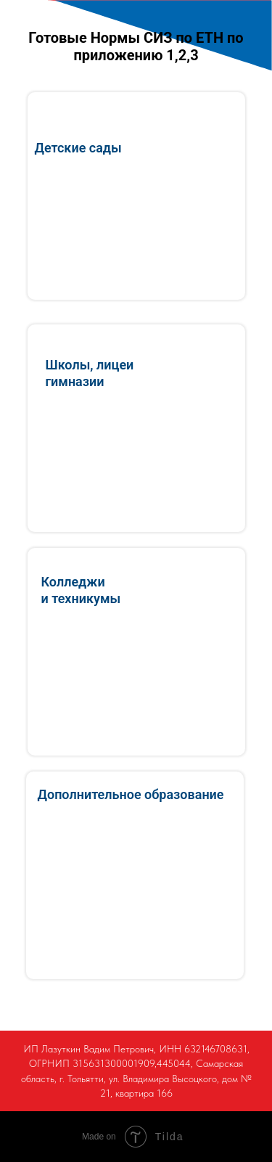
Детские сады (78, 147)
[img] (135, 875)
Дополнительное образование (131, 794)
